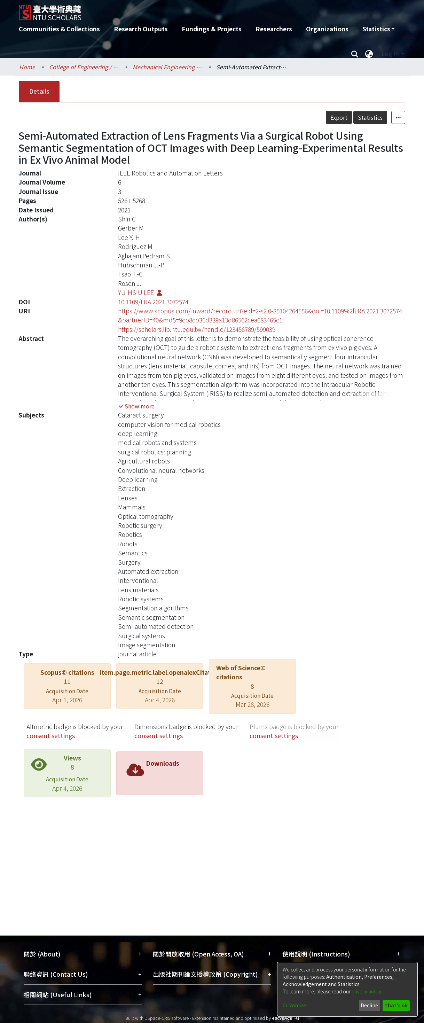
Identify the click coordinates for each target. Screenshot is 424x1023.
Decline (369, 1005)
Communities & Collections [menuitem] (59, 28)
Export (338, 117)
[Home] (174, 10)
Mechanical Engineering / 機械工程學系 (167, 67)
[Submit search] (354, 53)
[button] (136, 406)
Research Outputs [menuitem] (141, 28)
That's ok (396, 1005)
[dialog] (347, 989)
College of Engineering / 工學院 (84, 67)
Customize (294, 1005)
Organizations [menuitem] (327, 28)
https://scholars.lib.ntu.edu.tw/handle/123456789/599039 (196, 329)
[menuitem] (378, 29)
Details (39, 91)
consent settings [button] (50, 735)
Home (27, 67)
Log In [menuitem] (390, 53)
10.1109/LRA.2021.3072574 (153, 301)
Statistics (370, 117)
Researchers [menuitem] (274, 28)
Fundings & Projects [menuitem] (212, 28)
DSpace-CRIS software (166, 1018)
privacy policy (366, 991)
